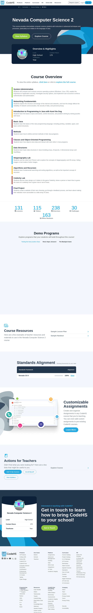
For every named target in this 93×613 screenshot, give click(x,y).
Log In (82, 2)
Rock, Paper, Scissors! (49, 241)
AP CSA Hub (65, 581)
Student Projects (38, 608)
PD (77, 552)
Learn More (71, 430)
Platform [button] (28, 2)
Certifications (23, 569)
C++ (21, 602)
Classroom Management (51, 557)
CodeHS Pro (23, 561)
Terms (63, 598)
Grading (50, 560)
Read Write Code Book (38, 601)
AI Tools (50, 569)
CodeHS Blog (37, 598)
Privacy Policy (66, 600)
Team (63, 591)
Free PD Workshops (79, 566)
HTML (21, 600)
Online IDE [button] (49, 2)
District (35, 554)
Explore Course (41, 36)
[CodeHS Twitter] (13, 559)
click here (43, 82)
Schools (36, 557)
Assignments (51, 554)
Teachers (36, 559)
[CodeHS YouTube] (10, 559)
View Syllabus (21, 36)
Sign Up (88, 2)
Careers (64, 594)
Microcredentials (80, 574)
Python (21, 596)
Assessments (51, 597)
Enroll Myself (29, 472)
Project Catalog (66, 557)
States (35, 591)
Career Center (37, 610)
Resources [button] (58, 2)
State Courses (66, 565)
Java (21, 598)
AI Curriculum (65, 583)
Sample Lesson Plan (70, 331)
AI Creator (22, 575)
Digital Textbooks (66, 578)
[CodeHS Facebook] (2, 559)
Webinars (36, 606)
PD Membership (80, 577)
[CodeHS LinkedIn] (7, 559)
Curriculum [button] (36, 2)
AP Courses (65, 561)
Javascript (22, 593)
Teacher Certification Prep (80, 571)
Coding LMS (23, 557)
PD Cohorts (79, 569)
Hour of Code (65, 572)
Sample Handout (70, 336)
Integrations (51, 567)
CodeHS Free (23, 563)
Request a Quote (74, 2)
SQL (21, 604)
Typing (21, 577)
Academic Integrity (53, 571)
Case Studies (37, 589)
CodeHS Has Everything (51, 588)
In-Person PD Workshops (79, 559)
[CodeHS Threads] (15, 559)
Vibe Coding (51, 609)
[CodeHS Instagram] (5, 559)
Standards (65, 570)
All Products (23, 554)
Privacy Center (66, 596)
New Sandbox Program (24, 591)
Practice (64, 574)
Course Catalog (35, 7)
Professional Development (23, 572)
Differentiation (51, 592)
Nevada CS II (24, 376)
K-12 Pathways (66, 559)
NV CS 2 (44, 7)
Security (64, 606)
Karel (21, 606)
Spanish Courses (66, 568)
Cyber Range (23, 579)
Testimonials (37, 594)
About (63, 589)
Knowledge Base (38, 604)
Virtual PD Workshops (79, 562)
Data (49, 562)
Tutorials (64, 576)
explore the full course (66, 82)
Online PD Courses (79, 555)
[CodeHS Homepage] (8, 2)
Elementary (65, 563)
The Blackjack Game (65, 241)
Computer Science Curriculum (24, 566)
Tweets (36, 596)
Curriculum (25, 7)
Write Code (51, 565)
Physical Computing (51, 604)
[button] (20, 2)
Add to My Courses (13, 472)
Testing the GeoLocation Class (30, 241)
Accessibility (65, 608)
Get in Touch (49, 528)
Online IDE (22, 559)
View (72, 376)
